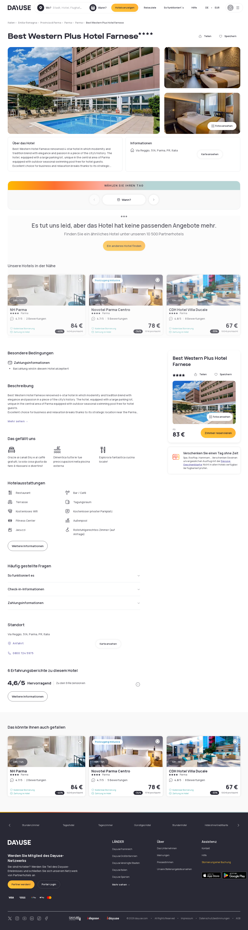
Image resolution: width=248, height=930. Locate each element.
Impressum (187, 918)
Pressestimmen (165, 862)
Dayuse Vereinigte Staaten (126, 863)
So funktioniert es (74, 575)
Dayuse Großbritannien (124, 856)
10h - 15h (177, 762)
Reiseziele (150, 7)
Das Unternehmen (167, 848)
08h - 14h (18, 762)
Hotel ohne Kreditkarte (216, 825)
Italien (11, 22)
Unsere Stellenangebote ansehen (174, 869)
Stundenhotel (179, 825)
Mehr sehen (18, 421)
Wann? (124, 200)
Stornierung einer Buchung (216, 862)
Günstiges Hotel (142, 825)
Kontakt (206, 848)
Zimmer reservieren (218, 433)
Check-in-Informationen (74, 589)
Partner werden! (21, 884)
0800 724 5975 (20, 653)
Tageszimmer (105, 825)
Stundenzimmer (31, 825)
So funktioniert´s (174, 7)
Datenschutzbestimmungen (214, 918)
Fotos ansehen (222, 126)
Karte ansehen (209, 154)
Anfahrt (16, 643)
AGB (238, 918)
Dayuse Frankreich (122, 849)
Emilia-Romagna (27, 22)
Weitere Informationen (28, 546)
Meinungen (163, 855)
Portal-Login (49, 884)
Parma (68, 22)
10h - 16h (99, 762)
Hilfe (194, 7)
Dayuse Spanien (121, 876)
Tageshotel (68, 825)
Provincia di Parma (50, 22)
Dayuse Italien (119, 870)
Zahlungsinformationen (74, 603)
